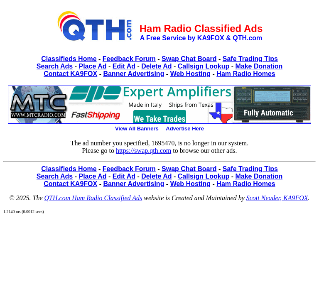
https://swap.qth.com (143, 150)
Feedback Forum (129, 58)
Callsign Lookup (203, 66)
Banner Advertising (133, 73)
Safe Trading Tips (250, 58)
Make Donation (258, 66)
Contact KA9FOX (70, 73)
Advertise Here (185, 128)
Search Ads (55, 66)
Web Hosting (190, 73)
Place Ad (92, 66)
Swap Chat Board (189, 58)
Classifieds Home (68, 58)
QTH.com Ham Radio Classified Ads (93, 197)
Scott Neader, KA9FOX (277, 197)
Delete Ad (156, 66)
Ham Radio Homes (245, 73)
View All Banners (137, 128)
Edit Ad (124, 66)
